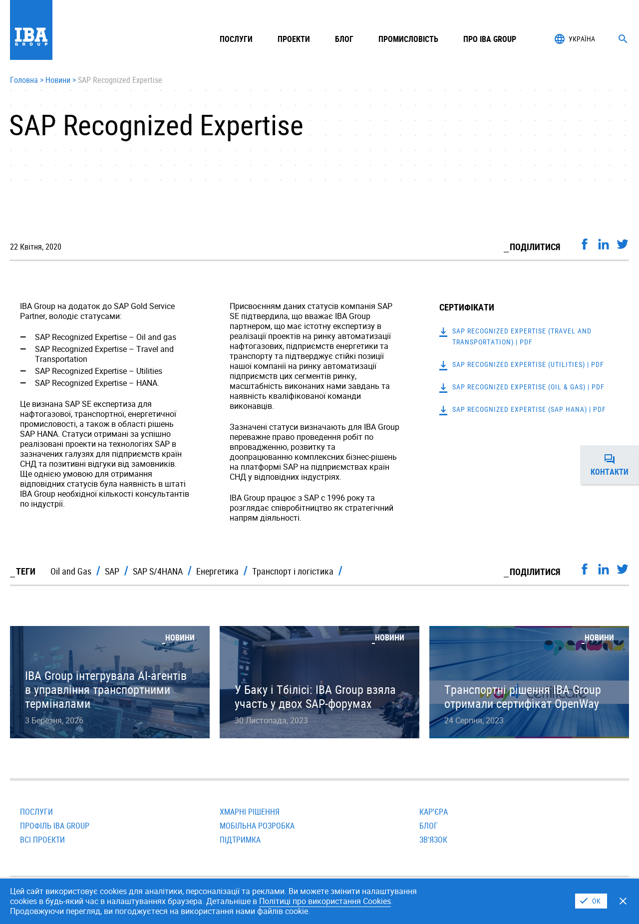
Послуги (36, 811)
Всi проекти (42, 839)
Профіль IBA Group (54, 825)
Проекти (294, 38)
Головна (24, 80)
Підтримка (240, 839)
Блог (344, 38)
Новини (57, 80)
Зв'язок (433, 839)
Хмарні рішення (250, 811)
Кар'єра (433, 811)
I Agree (591, 901)
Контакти (615, 464)
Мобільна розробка (257, 825)
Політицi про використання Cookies (325, 901)
